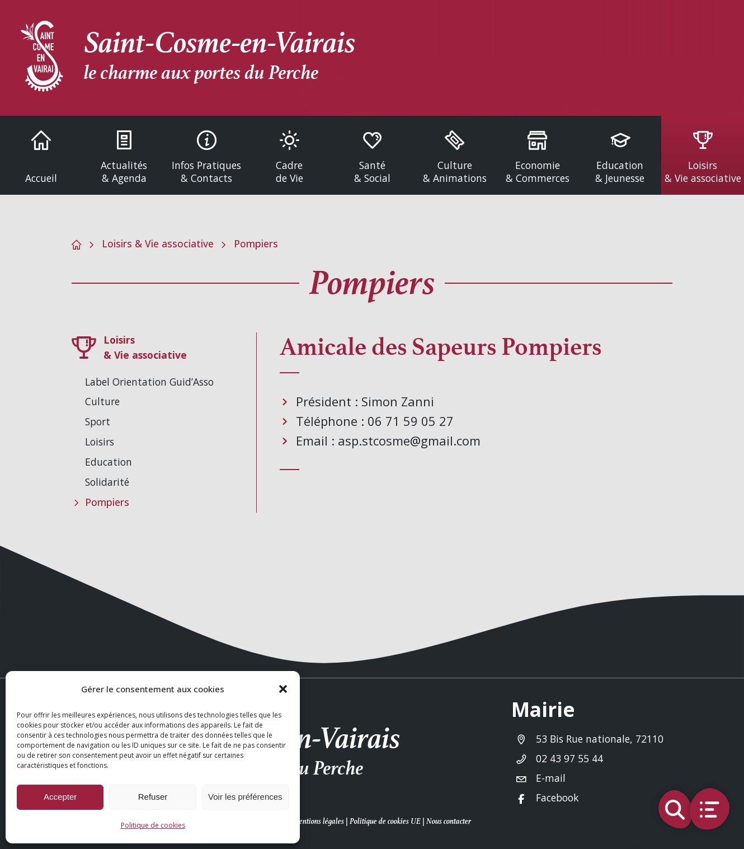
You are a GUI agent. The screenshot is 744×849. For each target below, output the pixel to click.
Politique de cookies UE (385, 821)
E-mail (551, 778)
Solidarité (107, 482)
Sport (97, 421)
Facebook (557, 797)
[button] (283, 689)
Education (108, 461)
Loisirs (99, 441)
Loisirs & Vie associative (158, 243)
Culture (102, 401)
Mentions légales (318, 821)
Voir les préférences (245, 796)
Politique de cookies (153, 825)
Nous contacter (448, 821)
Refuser (153, 796)
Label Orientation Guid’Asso (149, 381)
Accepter (60, 796)
